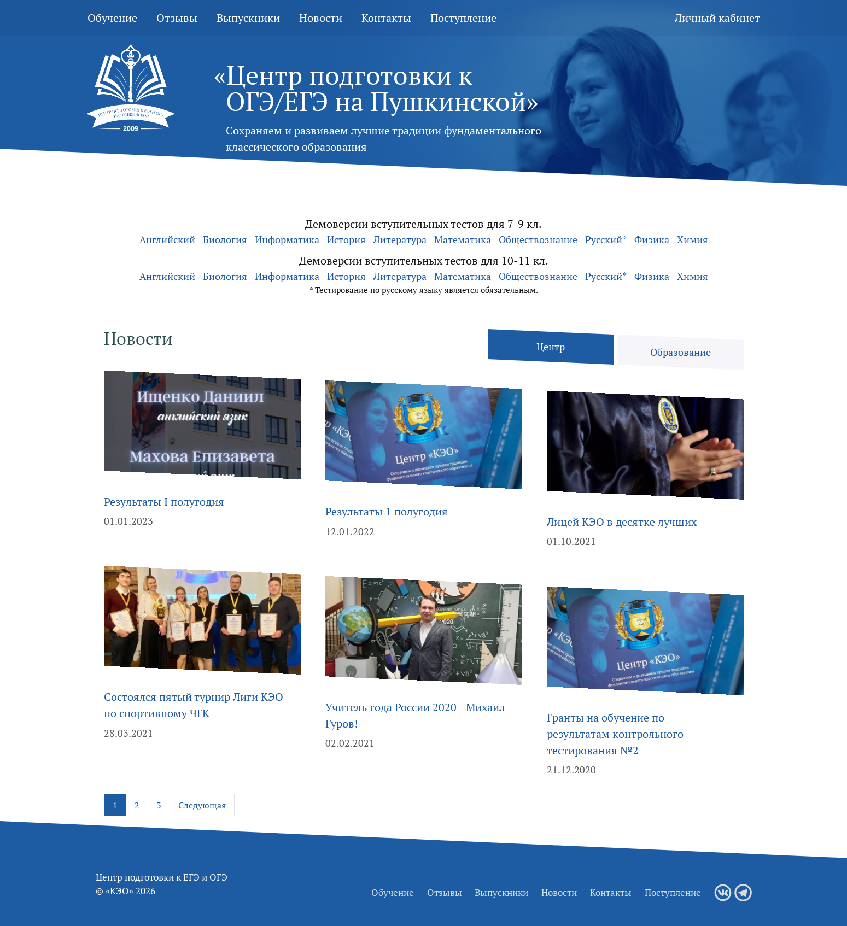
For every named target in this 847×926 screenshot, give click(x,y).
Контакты (386, 17)
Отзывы (176, 17)
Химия (692, 239)
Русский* (606, 239)
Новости (320, 17)
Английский (167, 239)
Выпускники (248, 17)
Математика (462, 239)
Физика (651, 239)
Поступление (463, 17)
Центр (550, 347)
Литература (400, 239)
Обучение (112, 17)
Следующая (202, 805)
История (346, 239)
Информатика (287, 239)
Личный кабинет (717, 17)
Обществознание (538, 239)
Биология (225, 239)
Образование (680, 352)
